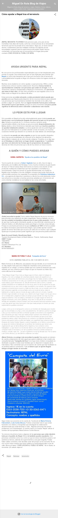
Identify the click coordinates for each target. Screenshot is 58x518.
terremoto (25, 456)
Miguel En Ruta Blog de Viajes (29, 3)
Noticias (16, 456)
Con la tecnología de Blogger (29, 514)
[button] (55, 14)
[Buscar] (55, 4)
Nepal (9, 456)
